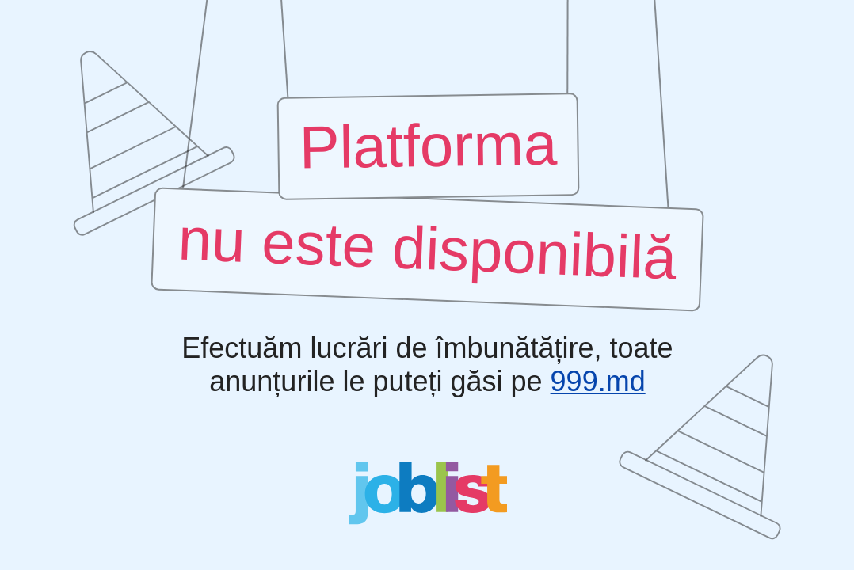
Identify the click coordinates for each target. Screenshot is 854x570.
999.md (597, 381)
